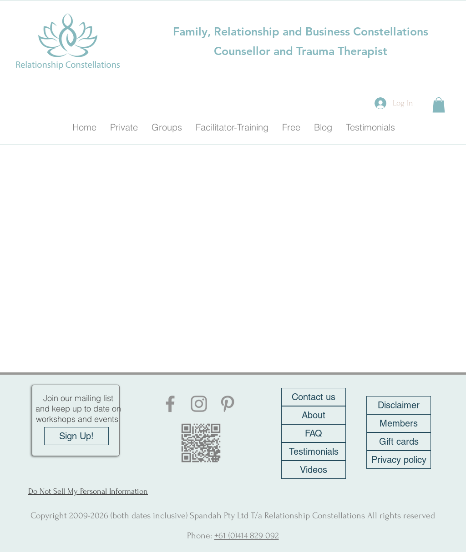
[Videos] (313, 470)
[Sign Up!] (76, 436)
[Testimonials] (313, 451)
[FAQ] (313, 433)
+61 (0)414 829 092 (246, 536)
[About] (313, 415)
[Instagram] (199, 404)
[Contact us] (313, 397)
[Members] (398, 423)
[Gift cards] (398, 441)
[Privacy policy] (398, 460)
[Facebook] (170, 404)
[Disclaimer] (398, 405)
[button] (438, 104)
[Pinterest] (227, 404)
